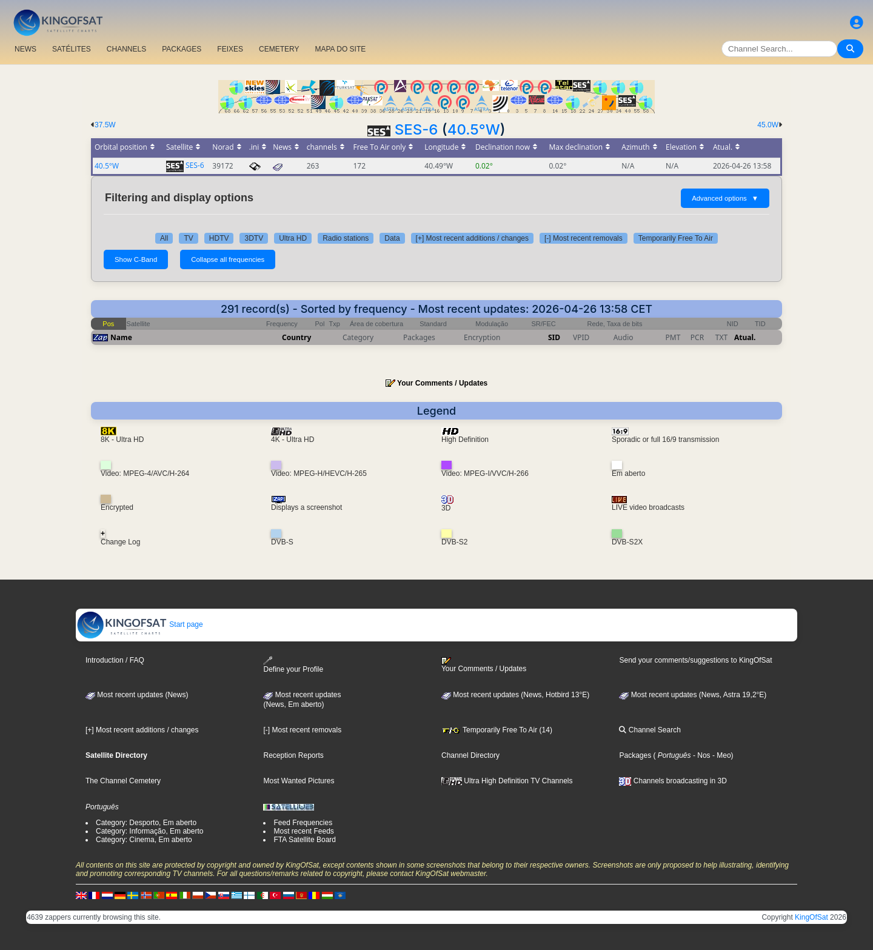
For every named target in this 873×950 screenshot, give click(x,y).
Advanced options (725, 198)
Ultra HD (293, 238)
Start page (139, 624)
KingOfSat (811, 917)
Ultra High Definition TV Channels (507, 781)
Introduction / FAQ (114, 660)
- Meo (721, 755)
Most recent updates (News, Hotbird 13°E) (515, 695)
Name (121, 337)
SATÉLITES (71, 49)
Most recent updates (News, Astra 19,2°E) (692, 695)
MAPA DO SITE (340, 49)
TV (188, 238)
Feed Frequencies (302, 822)
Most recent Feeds (303, 831)
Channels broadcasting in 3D (672, 781)
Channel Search (649, 730)
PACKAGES (181, 49)
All (164, 238)
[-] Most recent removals (583, 238)
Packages (635, 755)
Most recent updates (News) (136, 695)
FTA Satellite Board (304, 839)
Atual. (744, 337)
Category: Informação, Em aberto (149, 831)
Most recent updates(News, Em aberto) (302, 700)
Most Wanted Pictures (298, 781)
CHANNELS (126, 49)
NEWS (25, 49)
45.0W (767, 125)
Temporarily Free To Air (675, 238)
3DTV (253, 238)
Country (296, 337)
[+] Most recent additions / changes (472, 238)
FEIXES (230, 49)
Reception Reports (293, 755)
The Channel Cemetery (123, 781)
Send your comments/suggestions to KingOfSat (695, 660)
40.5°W (473, 129)
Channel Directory (470, 755)
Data (392, 238)
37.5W (105, 125)
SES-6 (416, 129)
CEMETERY (279, 49)
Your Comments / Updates (442, 383)
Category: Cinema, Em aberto (144, 839)
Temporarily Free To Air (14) (496, 730)
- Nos (701, 755)
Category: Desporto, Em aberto (146, 822)
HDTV (219, 238)
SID (554, 337)
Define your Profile (293, 665)
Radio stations (346, 238)
